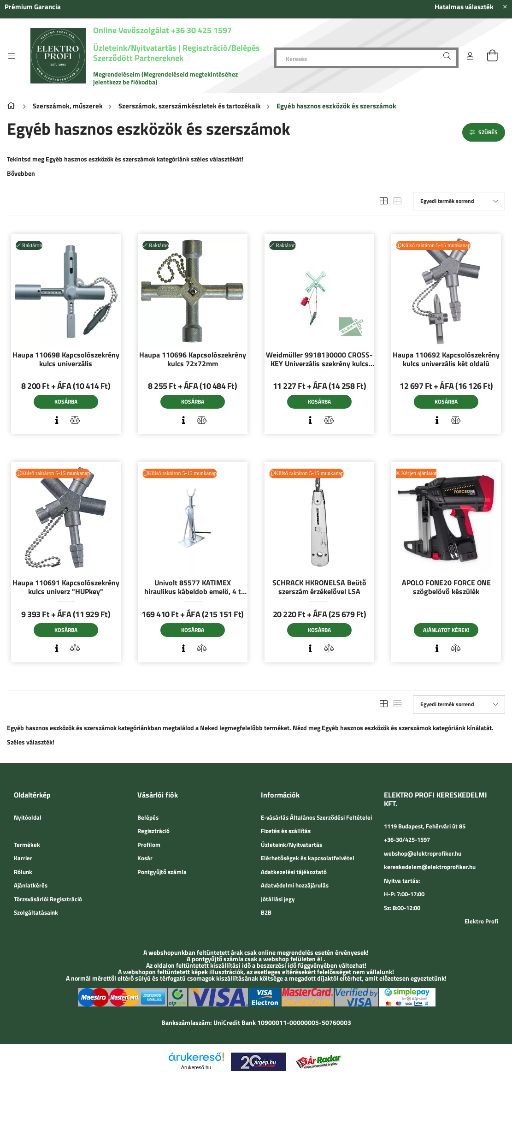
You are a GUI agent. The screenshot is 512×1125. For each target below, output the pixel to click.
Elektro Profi (481, 921)
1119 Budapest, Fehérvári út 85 (424, 826)
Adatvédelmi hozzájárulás (295, 885)
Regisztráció (153, 830)
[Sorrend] (459, 201)
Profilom (148, 844)
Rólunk (23, 871)
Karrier (23, 858)
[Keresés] (366, 58)
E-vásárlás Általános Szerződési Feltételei (316, 817)
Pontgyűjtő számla (162, 871)
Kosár (145, 858)
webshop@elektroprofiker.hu (422, 853)
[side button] (11, 56)
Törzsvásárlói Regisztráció (48, 899)
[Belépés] (470, 56)
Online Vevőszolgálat (131, 30)
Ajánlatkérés (30, 885)
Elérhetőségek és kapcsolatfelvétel (307, 858)
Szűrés (488, 132)
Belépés (148, 817)
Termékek (27, 844)
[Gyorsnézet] (56, 420)
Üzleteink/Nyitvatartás (135, 48)
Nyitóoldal (27, 817)
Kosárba (65, 401)
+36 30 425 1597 (200, 30)
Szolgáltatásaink (36, 912)
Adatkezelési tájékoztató (294, 871)
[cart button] (492, 56)
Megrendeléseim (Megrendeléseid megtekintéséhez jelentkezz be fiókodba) (165, 78)
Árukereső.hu (196, 1067)
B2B (266, 912)
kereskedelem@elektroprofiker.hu (430, 866)
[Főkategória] (12, 106)
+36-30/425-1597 (407, 839)
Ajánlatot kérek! (446, 629)
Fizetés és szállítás (286, 830)
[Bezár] (505, 7)
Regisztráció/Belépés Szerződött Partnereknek (176, 53)
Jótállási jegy (278, 899)
